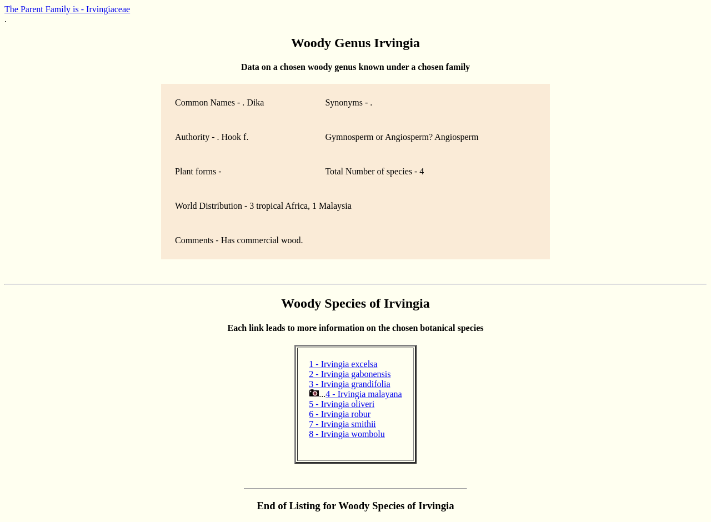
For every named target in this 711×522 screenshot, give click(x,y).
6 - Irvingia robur (339, 414)
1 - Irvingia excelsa (343, 364)
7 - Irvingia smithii (342, 424)
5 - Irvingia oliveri (341, 404)
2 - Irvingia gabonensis (349, 374)
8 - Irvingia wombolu (346, 434)
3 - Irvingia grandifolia (349, 384)
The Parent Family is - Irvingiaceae (67, 9)
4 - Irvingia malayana (364, 394)
